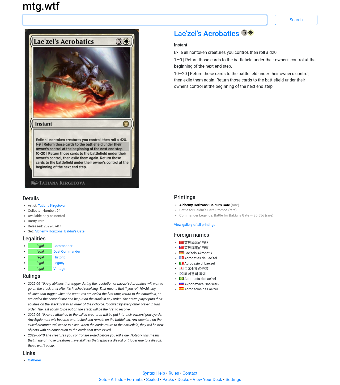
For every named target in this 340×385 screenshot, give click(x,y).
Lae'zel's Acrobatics (207, 33)
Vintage (59, 269)
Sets (103, 379)
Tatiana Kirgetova (51, 205)
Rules (174, 373)
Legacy (58, 263)
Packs (169, 379)
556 (261, 215)
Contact (189, 373)
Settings (233, 379)
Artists (117, 379)
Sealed (153, 379)
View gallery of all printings (194, 225)
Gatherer (34, 360)
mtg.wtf (41, 6)
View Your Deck (208, 379)
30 (256, 215)
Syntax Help (154, 373)
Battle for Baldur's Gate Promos (203, 210)
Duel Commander (66, 251)
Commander (63, 246)
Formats (135, 379)
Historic (59, 257)
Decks (184, 379)
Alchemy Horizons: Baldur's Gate (59, 231)
